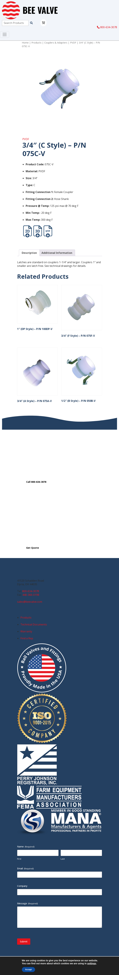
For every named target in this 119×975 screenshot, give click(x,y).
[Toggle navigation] (4, 34)
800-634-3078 (107, 27)
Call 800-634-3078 (36, 481)
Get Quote (32, 547)
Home (25, 42)
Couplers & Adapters (55, 42)
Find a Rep (26, 638)
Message (27, 903)
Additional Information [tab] (56, 253)
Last (63, 858)
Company (22, 885)
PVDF (73, 42)
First (19, 858)
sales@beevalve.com (29, 602)
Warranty (26, 631)
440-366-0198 (30, 595)
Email (25, 868)
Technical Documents (33, 624)
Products (36, 42)
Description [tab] (29, 253)
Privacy (44, 962)
